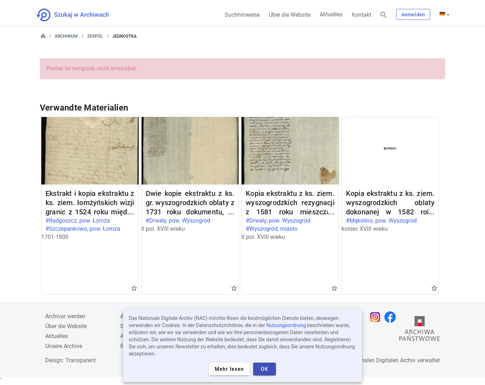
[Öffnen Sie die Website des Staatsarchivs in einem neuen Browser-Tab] (419, 330)
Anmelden (413, 14)
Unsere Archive (63, 346)
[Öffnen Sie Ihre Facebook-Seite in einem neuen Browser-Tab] (391, 317)
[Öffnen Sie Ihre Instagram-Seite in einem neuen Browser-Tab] (376, 317)
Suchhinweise (242, 14)
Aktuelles (331, 14)
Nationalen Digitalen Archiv (381, 360)
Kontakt (361, 14)
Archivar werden (65, 316)
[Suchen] (383, 15)
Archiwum (66, 36)
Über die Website (289, 14)
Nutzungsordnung (286, 325)
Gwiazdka (134, 288)
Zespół (95, 36)
